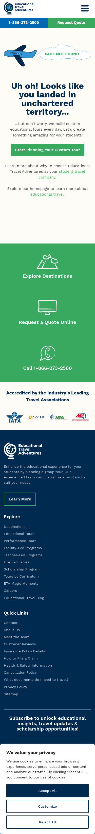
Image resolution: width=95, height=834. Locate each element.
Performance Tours (20, 541)
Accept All (47, 791)
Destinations (14, 527)
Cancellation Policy (20, 672)
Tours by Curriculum (21, 576)
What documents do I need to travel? (36, 679)
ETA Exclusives (16, 562)
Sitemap (11, 694)
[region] (47, 789)
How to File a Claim (21, 658)
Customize (47, 806)
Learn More (20, 499)
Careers (10, 590)
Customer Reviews (20, 644)
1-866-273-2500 (24, 22)
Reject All (47, 822)
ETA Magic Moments (21, 583)
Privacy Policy (15, 687)
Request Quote (71, 22)
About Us (12, 630)
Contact (10, 623)
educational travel (47, 194)
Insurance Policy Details (24, 651)
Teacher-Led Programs (23, 555)
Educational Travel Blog (24, 598)
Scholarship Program (22, 569)
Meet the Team (16, 637)
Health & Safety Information (28, 665)
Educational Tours (19, 534)
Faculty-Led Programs (23, 548)
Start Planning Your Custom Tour (47, 149)
